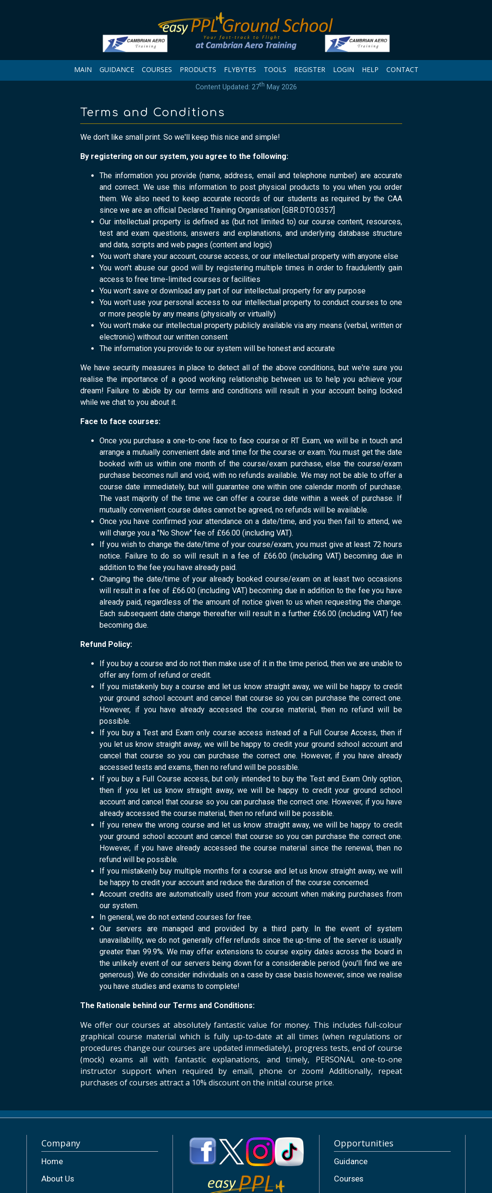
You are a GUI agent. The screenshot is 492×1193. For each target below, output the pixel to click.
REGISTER (309, 69)
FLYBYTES (240, 69)
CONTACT (402, 69)
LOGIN (343, 69)
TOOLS (275, 69)
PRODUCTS (198, 69)
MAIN (83, 69)
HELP (370, 69)
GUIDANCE (116, 69)
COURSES (157, 69)
